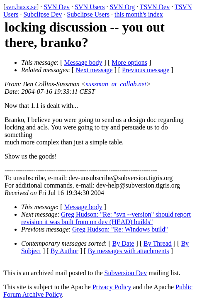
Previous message (145, 69)
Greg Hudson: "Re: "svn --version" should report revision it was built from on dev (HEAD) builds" (106, 218)
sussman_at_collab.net (116, 84)
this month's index (138, 14)
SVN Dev (57, 6)
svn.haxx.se (21, 6)
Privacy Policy (111, 286)
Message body (83, 62)
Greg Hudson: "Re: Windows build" (120, 229)
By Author (64, 250)
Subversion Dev (126, 272)
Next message (93, 69)
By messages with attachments (128, 250)
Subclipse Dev (42, 14)
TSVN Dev (155, 6)
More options (129, 62)
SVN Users (90, 6)
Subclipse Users (88, 14)
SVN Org (122, 6)
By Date (123, 243)
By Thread (158, 243)
